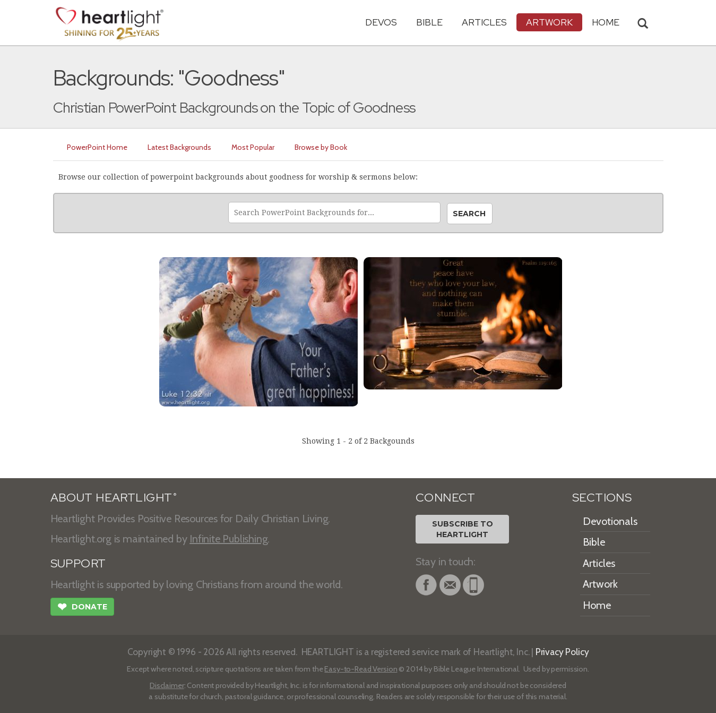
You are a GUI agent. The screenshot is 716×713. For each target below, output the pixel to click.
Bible (429, 22)
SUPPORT (78, 563)
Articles (484, 22)
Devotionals (610, 521)
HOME (605, 22)
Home (597, 605)
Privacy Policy (562, 651)
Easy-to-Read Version (360, 669)
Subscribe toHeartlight (462, 529)
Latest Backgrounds (179, 147)
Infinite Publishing (228, 538)
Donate (82, 607)
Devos (381, 22)
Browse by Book (321, 147)
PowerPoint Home (97, 147)
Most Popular (252, 147)
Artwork (549, 22)
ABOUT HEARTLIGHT (113, 497)
